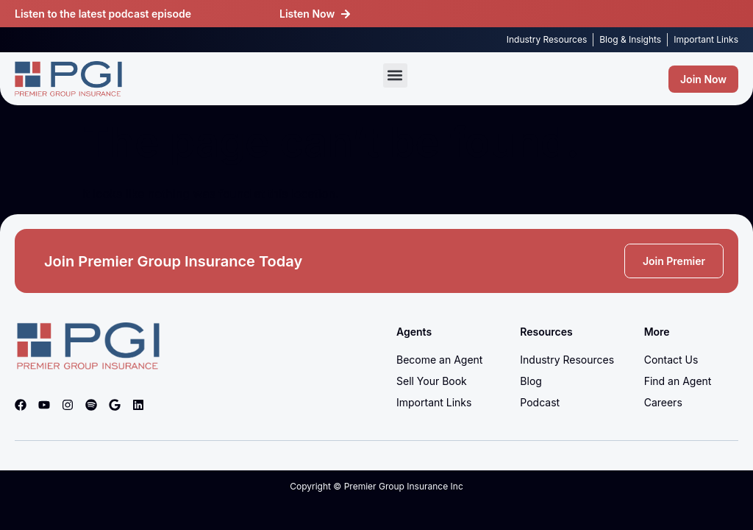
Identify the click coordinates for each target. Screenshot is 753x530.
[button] (395, 75)
